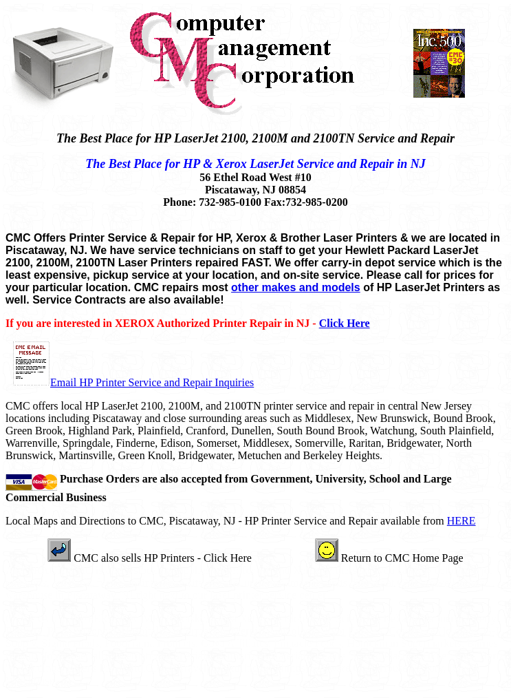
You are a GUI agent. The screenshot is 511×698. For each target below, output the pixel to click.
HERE (461, 521)
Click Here (344, 323)
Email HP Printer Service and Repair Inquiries (152, 382)
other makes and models (295, 287)
